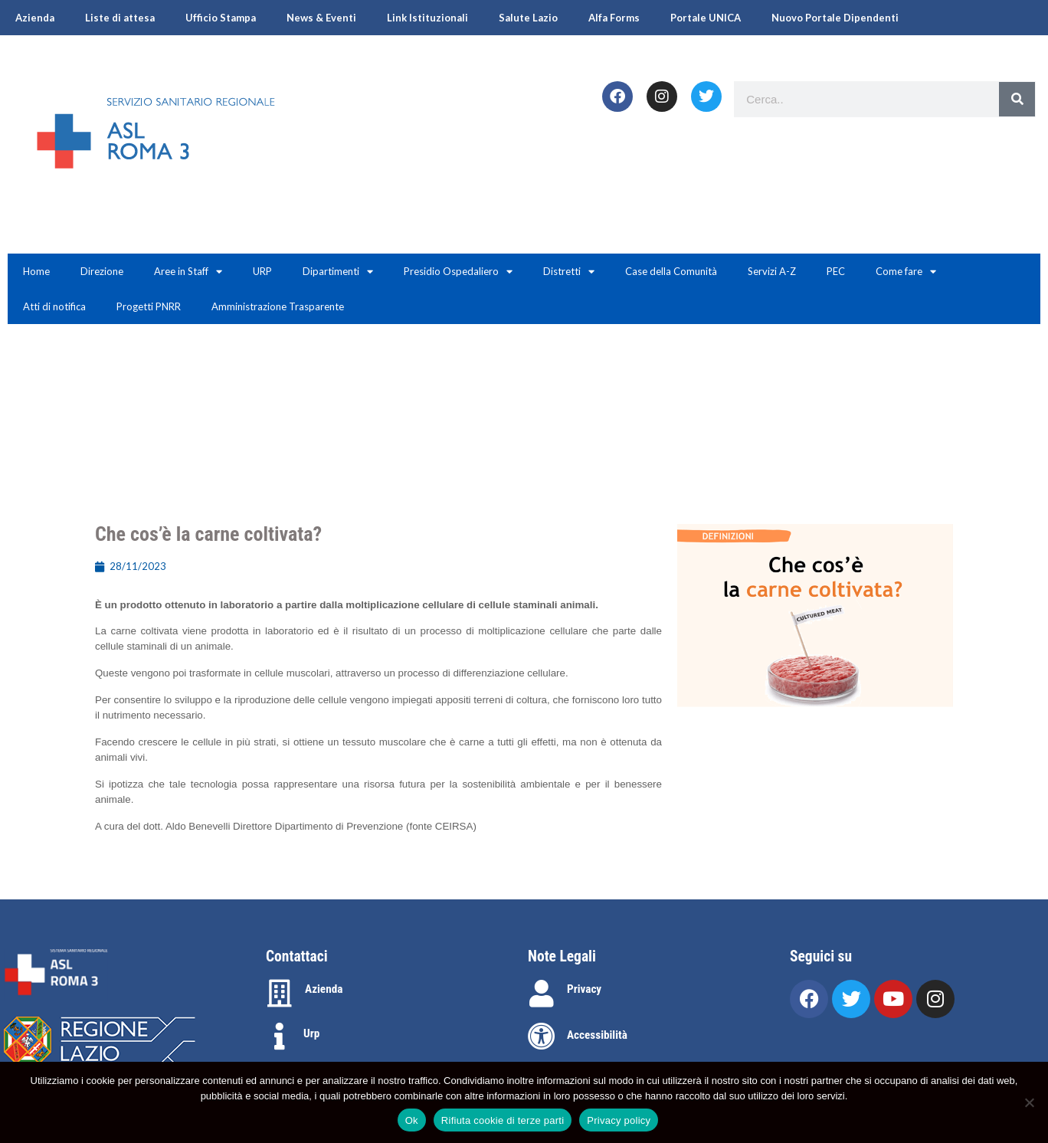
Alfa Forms (614, 17)
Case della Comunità (671, 271)
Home (36, 271)
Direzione (101, 271)
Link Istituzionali (427, 17)
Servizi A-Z (772, 271)
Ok (411, 1120)
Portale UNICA (705, 17)
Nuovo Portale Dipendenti (835, 17)
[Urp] (279, 1036)
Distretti (568, 271)
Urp (311, 1033)
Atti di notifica (54, 306)
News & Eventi (321, 17)
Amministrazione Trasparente (277, 306)
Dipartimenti (338, 271)
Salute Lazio (528, 17)
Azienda (34, 17)
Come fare (906, 271)
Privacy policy (618, 1120)
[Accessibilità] (541, 1036)
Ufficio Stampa (220, 17)
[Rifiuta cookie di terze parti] (1029, 1102)
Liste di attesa (120, 17)
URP (262, 271)
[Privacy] (541, 993)
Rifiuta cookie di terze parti (502, 1120)
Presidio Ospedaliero (458, 271)
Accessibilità (597, 1035)
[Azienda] (279, 993)
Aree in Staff (188, 271)
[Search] (1017, 99)
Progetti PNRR (148, 306)
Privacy (584, 989)
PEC (836, 271)
